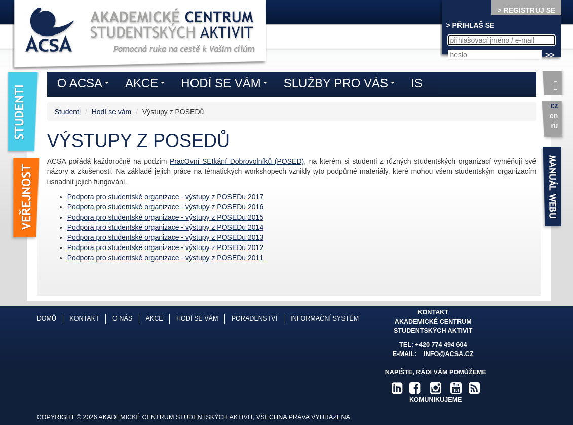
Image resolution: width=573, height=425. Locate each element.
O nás (122, 318)
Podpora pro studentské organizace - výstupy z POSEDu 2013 (165, 237)
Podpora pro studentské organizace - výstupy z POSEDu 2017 (165, 197)
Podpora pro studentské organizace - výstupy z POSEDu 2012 (165, 247)
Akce (147, 84)
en (554, 116)
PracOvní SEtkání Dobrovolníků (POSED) (237, 161)
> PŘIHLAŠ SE (470, 25)
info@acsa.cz (448, 354)
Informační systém (324, 318)
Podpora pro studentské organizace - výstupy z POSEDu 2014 (165, 227)
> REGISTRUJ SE (527, 10)
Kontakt (84, 318)
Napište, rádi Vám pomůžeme (435, 372)
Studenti (68, 112)
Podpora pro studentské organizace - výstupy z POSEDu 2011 (165, 258)
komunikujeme (435, 399)
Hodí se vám (112, 112)
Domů (46, 318)
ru (554, 126)
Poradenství (254, 318)
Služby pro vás (342, 84)
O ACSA (85, 84)
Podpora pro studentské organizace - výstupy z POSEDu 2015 (165, 217)
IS (417, 83)
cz (554, 105)
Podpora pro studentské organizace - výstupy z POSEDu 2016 (165, 207)
